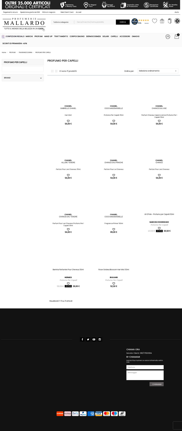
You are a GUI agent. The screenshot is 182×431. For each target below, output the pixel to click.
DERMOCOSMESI (93, 36)
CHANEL (68, 106)
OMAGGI (135, 36)
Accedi (78, 12)
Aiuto (177, 12)
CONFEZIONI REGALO (15, 36)
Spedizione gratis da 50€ (30, 12)
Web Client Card (65, 12)
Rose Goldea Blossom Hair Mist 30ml (113, 269)
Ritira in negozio (48, 12)
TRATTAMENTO (61, 36)
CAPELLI (114, 36)
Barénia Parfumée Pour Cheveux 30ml (68, 269)
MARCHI (29, 36)
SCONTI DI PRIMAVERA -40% (15, 43)
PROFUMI (39, 36)
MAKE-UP (48, 36)
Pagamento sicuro (10, 12)
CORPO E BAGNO (77, 36)
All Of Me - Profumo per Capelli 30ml (159, 214)
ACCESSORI (125, 36)
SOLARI (106, 36)
